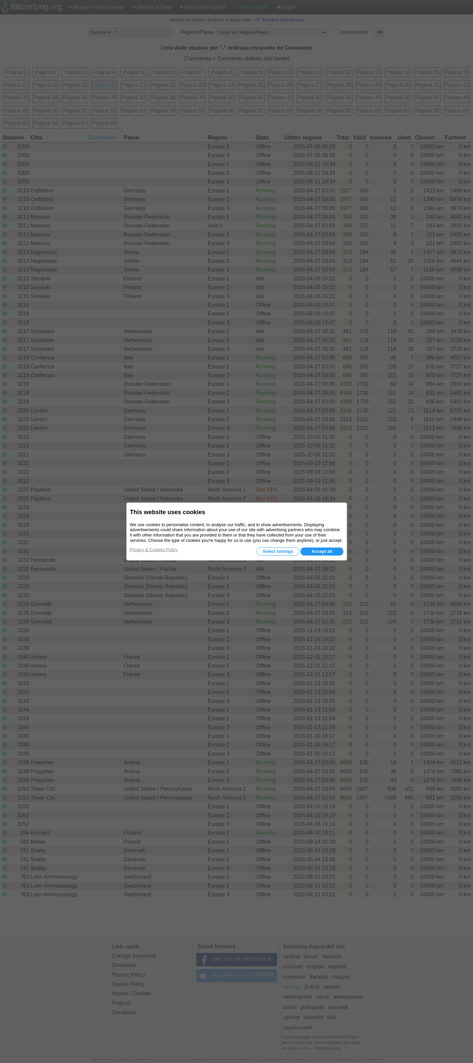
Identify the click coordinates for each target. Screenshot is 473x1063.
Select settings (278, 551)
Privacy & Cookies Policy (154, 549)
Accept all (322, 551)
